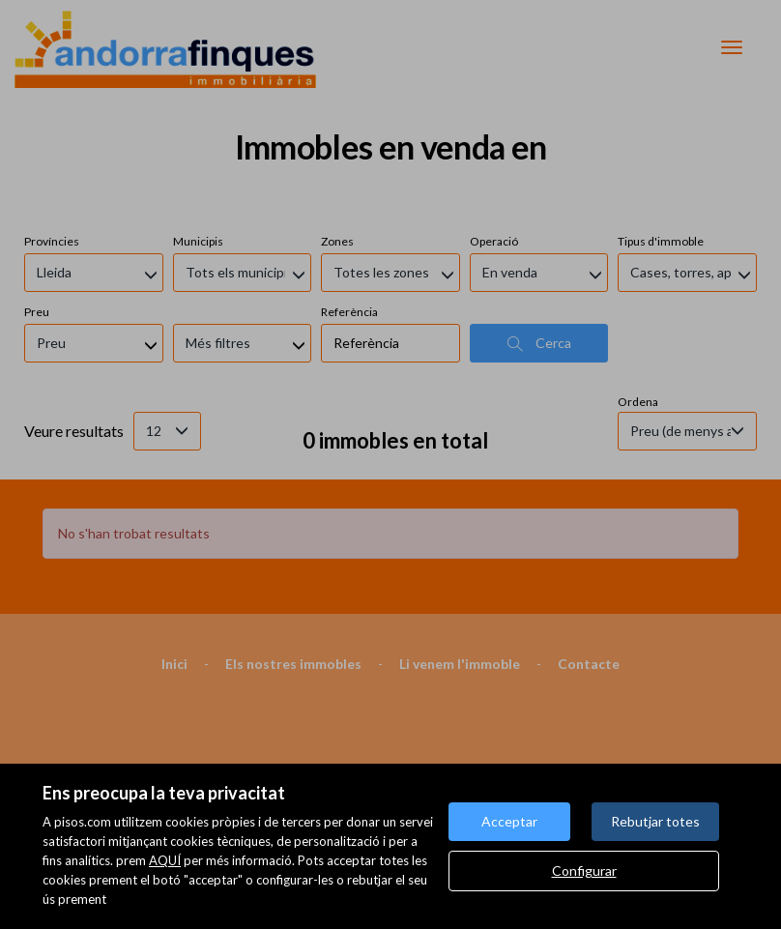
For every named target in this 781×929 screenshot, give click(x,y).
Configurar (584, 870)
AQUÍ (165, 860)
